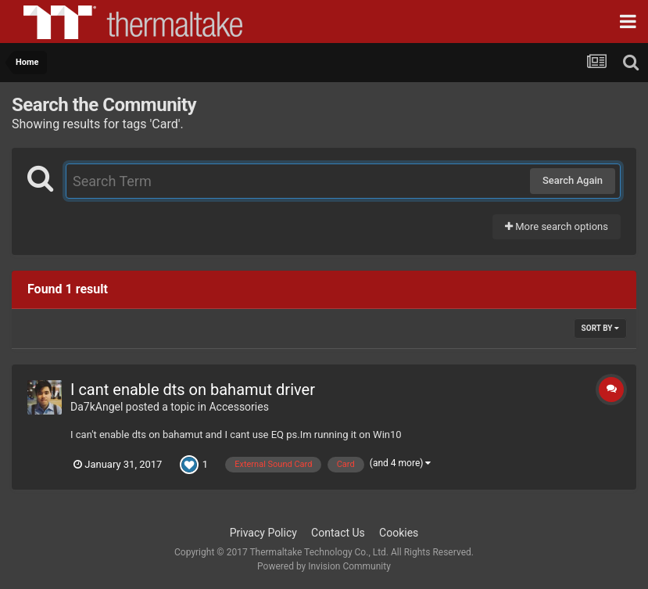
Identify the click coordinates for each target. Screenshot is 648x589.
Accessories (238, 406)
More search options (556, 226)
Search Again (572, 180)
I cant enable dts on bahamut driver (192, 389)
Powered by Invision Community (324, 566)
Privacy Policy (263, 532)
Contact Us (338, 532)
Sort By (600, 328)
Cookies (398, 532)
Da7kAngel (96, 406)
